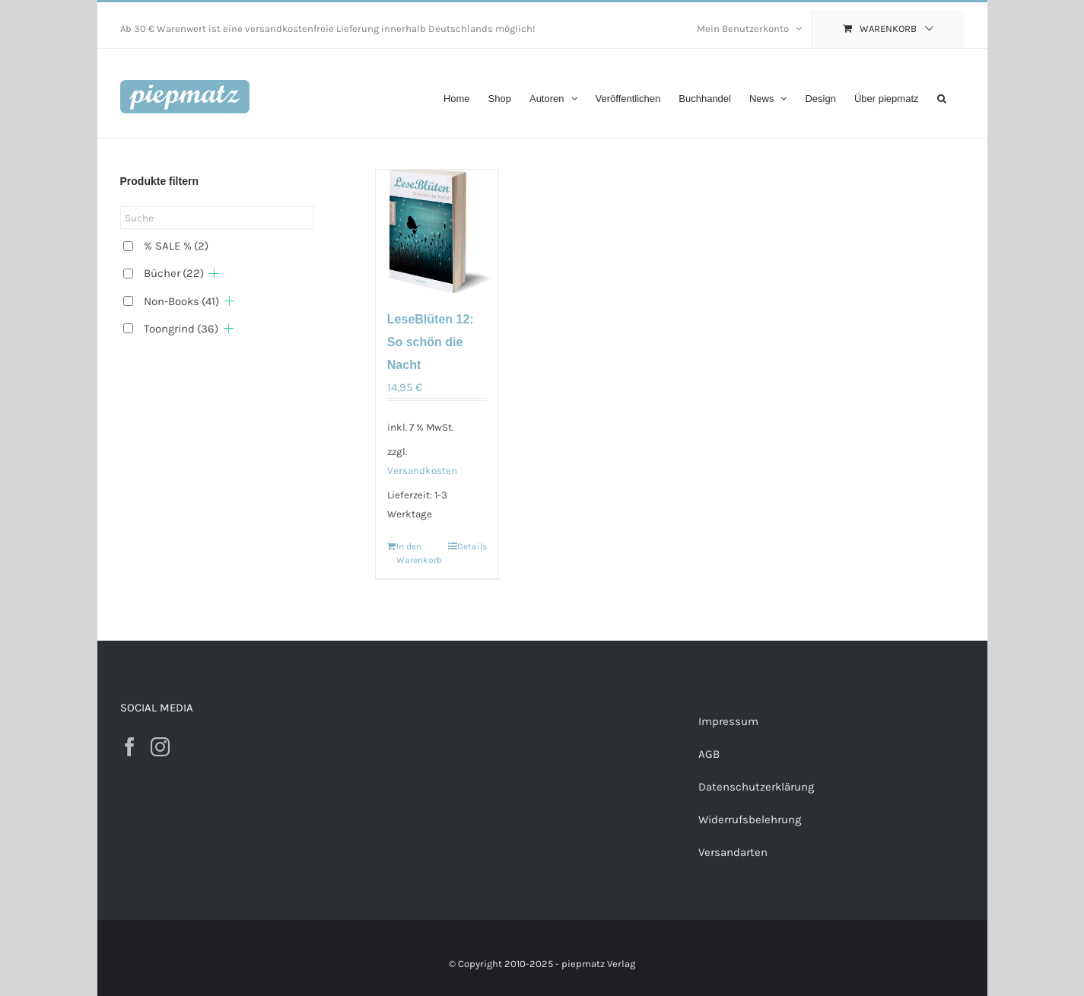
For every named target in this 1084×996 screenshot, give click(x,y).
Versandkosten (422, 470)
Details (472, 546)
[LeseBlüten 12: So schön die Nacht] (437, 231)
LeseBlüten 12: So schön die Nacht (430, 342)
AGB (709, 754)
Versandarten (733, 852)
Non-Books (181, 301)
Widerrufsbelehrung (749, 819)
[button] (941, 97)
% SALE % (176, 246)
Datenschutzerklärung (756, 787)
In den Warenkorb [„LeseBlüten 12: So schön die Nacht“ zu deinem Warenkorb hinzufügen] (416, 553)
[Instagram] (160, 746)
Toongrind (181, 329)
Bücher (174, 273)
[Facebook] (129, 746)
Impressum (728, 721)
